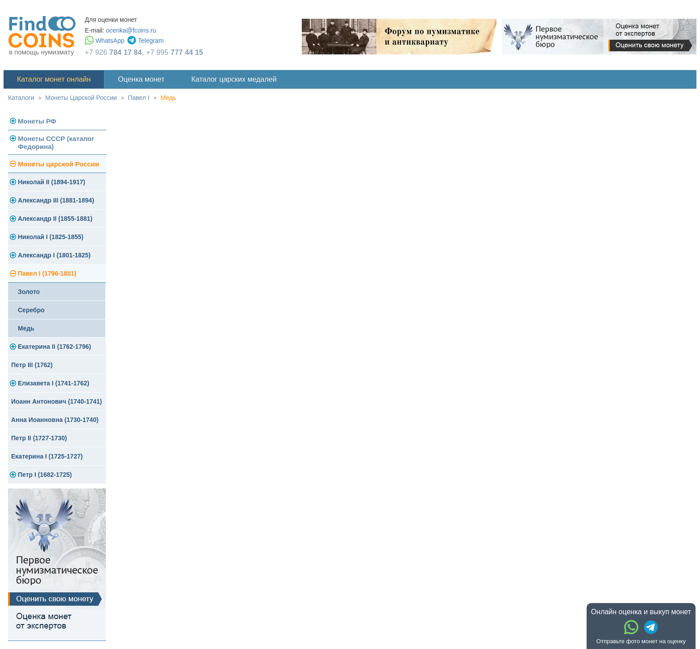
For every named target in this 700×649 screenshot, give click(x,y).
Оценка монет (141, 79)
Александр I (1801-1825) (54, 255)
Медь (168, 97)
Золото (29, 291)
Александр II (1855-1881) (55, 218)
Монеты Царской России (81, 97)
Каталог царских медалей (234, 79)
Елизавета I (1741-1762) (53, 383)
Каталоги (21, 97)
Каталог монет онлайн (54, 79)
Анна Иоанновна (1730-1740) (55, 419)
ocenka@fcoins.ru (131, 30)
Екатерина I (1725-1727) (47, 456)
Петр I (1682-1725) (45, 474)
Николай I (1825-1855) (50, 236)
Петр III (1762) (32, 364)
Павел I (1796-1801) (47, 273)
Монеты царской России (58, 164)
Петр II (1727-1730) (39, 438)
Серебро (31, 310)
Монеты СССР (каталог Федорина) (56, 142)
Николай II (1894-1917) (51, 182)
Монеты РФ (37, 121)
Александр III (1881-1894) (56, 200)
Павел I (138, 97)
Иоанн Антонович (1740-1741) (56, 401)
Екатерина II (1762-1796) (54, 346)
